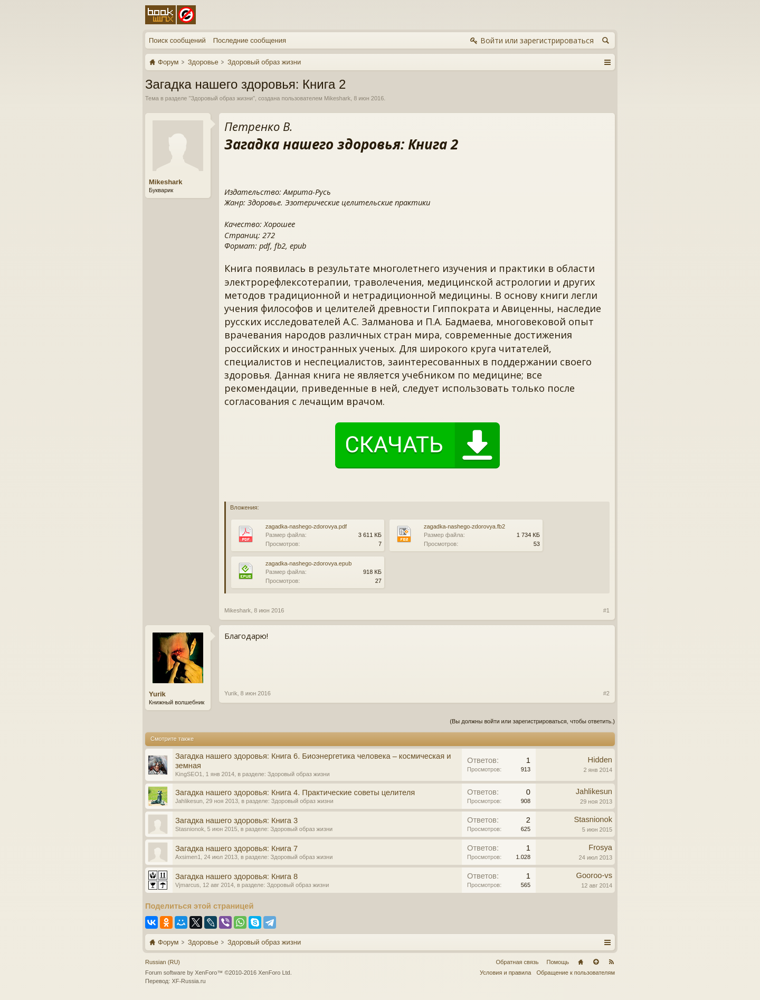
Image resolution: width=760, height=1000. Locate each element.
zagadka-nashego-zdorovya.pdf (306, 526)
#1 (606, 610)
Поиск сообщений (177, 40)
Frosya (600, 847)
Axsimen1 (188, 857)
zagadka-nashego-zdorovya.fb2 (464, 526)
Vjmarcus (187, 885)
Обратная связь (517, 962)
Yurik (157, 694)
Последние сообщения (249, 40)
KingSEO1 (188, 774)
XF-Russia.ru (188, 981)
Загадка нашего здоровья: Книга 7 (236, 848)
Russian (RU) (162, 962)
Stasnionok (189, 829)
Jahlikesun (189, 801)
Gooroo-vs (594, 875)
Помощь (558, 962)
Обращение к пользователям (575, 972)
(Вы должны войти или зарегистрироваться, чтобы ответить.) (532, 721)
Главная (580, 962)
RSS (611, 962)
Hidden (600, 760)
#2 (606, 693)
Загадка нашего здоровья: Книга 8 (236, 876)
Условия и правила (505, 972)
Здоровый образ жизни (222, 98)
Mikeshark (337, 98)
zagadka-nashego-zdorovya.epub (308, 563)
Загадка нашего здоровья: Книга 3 (236, 820)
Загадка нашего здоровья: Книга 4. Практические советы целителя (295, 792)
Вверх (596, 962)
